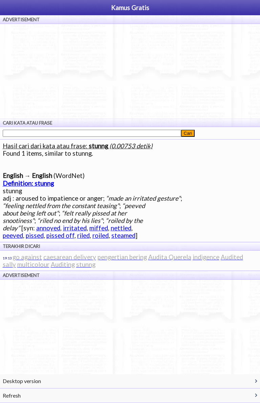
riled (83, 235)
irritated (75, 228)
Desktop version (22, 381)
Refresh (12, 395)
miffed (98, 228)
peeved (13, 235)
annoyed (48, 228)
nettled (121, 228)
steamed (123, 235)
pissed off (60, 235)
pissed (35, 235)
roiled (100, 235)
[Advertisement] (130, 71)
